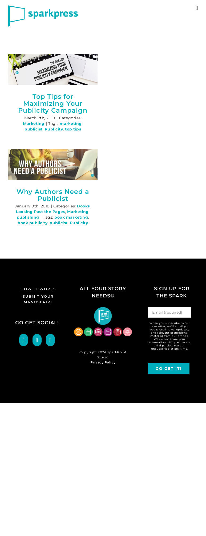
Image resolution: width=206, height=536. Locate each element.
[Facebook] (23, 340)
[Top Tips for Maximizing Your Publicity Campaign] (53, 69)
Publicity (54, 129)
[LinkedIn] (50, 340)
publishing (28, 217)
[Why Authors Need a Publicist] (53, 164)
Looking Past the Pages (40, 211)
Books (83, 206)
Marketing (34, 123)
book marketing (71, 217)
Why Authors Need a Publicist (53, 195)
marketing (71, 123)
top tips (73, 129)
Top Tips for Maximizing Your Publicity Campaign (52, 103)
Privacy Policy (103, 362)
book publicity (32, 222)
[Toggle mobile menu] (197, 8)
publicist (34, 129)
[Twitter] (37, 340)
